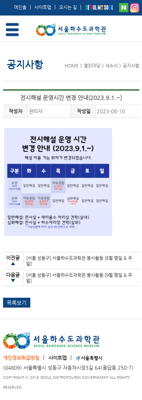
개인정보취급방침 (21, 358)
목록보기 (17, 303)
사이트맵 (42, 7)
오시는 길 (68, 7)
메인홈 (20, 7)
